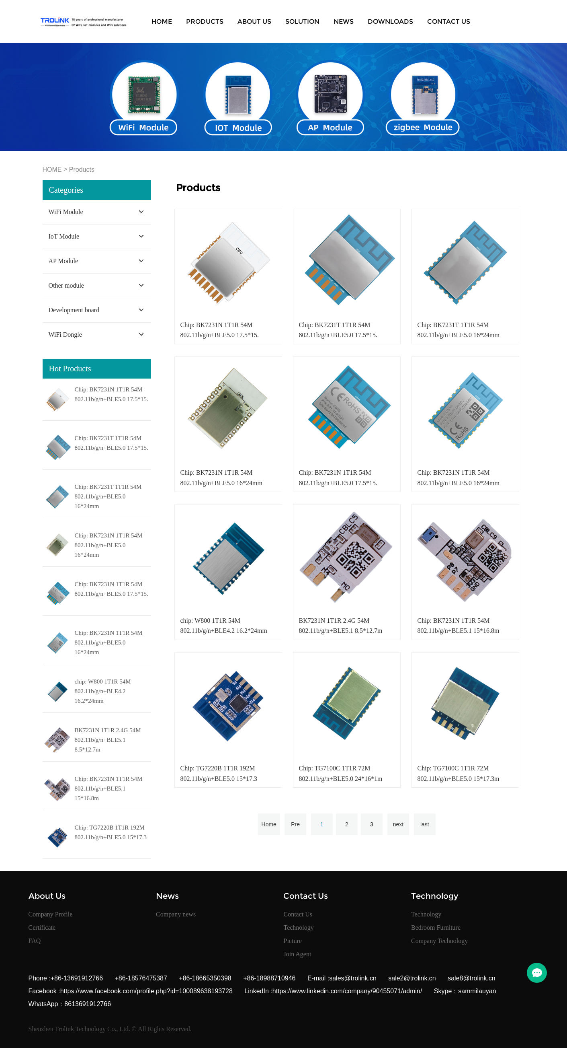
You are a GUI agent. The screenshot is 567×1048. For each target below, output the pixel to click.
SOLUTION (302, 21)
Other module (66, 285)
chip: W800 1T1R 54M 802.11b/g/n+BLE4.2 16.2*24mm (103, 691)
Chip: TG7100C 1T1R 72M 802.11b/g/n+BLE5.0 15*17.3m (458, 773)
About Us (254, 21)
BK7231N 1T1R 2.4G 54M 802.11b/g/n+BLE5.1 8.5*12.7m (108, 740)
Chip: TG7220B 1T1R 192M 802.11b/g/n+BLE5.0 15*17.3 (111, 832)
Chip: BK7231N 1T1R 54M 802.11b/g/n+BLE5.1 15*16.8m (109, 788)
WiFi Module (66, 211)
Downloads (390, 21)
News (344, 21)
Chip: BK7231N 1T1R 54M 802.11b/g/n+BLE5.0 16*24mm (109, 545)
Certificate (42, 927)
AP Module (63, 260)
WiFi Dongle (65, 334)
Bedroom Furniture (436, 927)
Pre (295, 824)
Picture (292, 940)
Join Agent (297, 954)
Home (161, 21)
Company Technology (439, 940)
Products (204, 21)
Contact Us (448, 21)
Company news (176, 914)
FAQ (35, 940)
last (424, 824)
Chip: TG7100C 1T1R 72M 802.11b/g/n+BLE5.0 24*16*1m (340, 773)
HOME (52, 169)
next (398, 824)
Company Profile (51, 914)
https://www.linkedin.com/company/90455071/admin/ (347, 991)
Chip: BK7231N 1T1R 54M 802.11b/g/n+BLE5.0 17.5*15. (111, 394)
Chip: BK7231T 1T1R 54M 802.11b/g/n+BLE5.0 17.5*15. (111, 443)
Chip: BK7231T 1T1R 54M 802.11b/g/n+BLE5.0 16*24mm (108, 496)
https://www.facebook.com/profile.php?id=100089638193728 (146, 991)
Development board (74, 310)
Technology (298, 927)
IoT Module (64, 236)
